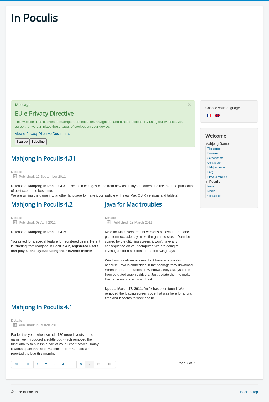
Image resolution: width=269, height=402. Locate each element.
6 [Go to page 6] (81, 364)
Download (213, 153)
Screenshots (215, 157)
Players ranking (217, 176)
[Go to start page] (16, 364)
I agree (22, 141)
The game (213, 148)
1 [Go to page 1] (38, 364)
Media (211, 191)
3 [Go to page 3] (54, 364)
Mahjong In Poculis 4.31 (43, 158)
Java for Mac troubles (133, 204)
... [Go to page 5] (71, 364)
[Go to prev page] (27, 364)
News (211, 186)
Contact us (214, 195)
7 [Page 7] (89, 364)
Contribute (214, 162)
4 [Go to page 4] (63, 364)
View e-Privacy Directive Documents (42, 134)
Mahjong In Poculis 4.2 (42, 204)
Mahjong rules (216, 167)
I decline (38, 141)
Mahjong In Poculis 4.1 (42, 307)
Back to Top (249, 392)
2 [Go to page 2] (46, 364)
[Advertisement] (134, 63)
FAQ (210, 172)
